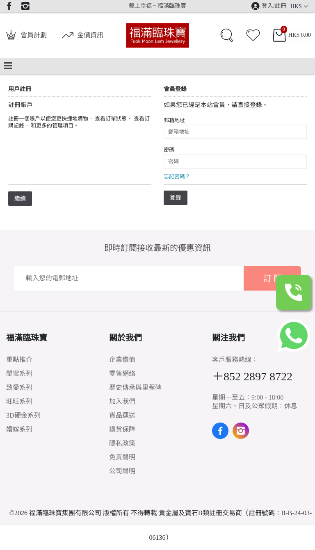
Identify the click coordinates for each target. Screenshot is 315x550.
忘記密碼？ (177, 176)
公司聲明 (122, 471)
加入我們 (122, 401)
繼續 (20, 198)
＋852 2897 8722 (252, 376)
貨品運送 (122, 415)
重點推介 (19, 359)
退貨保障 (122, 429)
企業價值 (122, 359)
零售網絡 (122, 373)
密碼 (169, 150)
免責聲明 (122, 457)
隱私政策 (122, 443)
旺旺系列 (19, 401)
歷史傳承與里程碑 (135, 387)
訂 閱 (272, 278)
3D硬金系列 (23, 415)
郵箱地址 (174, 120)
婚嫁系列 (19, 429)
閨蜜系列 (19, 373)
